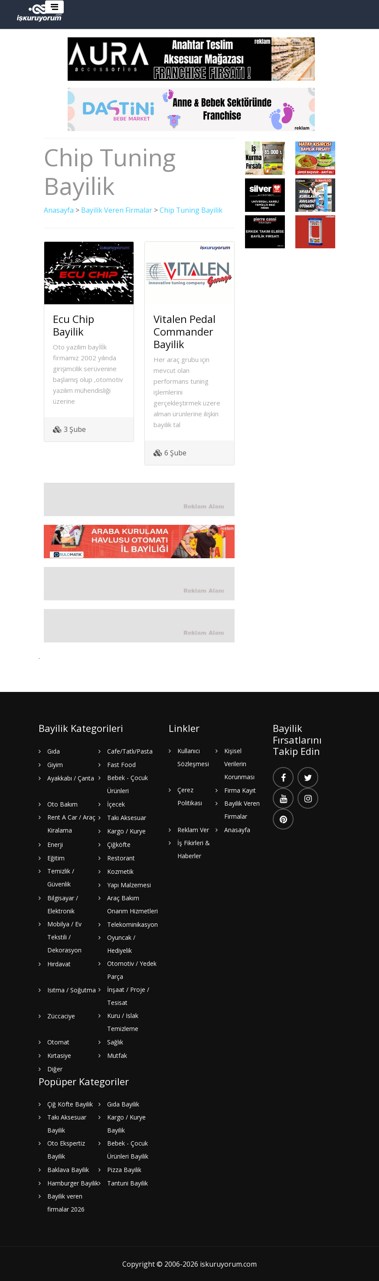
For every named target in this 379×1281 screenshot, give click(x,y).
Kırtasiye (59, 1055)
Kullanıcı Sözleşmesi (193, 756)
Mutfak (117, 1055)
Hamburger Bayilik (72, 1183)
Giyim (55, 764)
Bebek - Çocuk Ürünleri (127, 783)
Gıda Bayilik (123, 1104)
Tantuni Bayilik (127, 1183)
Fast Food (121, 764)
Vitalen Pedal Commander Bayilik (185, 331)
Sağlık (115, 1041)
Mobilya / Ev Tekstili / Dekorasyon (64, 936)
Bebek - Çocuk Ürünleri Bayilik (127, 1149)
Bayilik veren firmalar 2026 (66, 1202)
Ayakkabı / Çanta (70, 778)
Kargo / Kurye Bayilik (126, 1123)
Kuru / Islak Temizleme (122, 1021)
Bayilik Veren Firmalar (116, 210)
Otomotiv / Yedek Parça (132, 969)
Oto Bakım (62, 804)
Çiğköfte (119, 844)
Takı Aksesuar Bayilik (66, 1123)
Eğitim (56, 857)
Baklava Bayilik (68, 1169)
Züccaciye (61, 1015)
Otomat (58, 1041)
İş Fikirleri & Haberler (193, 848)
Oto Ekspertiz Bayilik (66, 1149)
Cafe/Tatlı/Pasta (130, 751)
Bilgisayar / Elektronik (62, 904)
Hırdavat (59, 963)
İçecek (116, 804)
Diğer (54, 1068)
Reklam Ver (193, 829)
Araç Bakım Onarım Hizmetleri (132, 904)
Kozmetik (120, 871)
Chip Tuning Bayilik (191, 210)
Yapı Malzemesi (129, 884)
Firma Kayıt (240, 790)
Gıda (53, 751)
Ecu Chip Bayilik (73, 324)
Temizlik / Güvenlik (60, 877)
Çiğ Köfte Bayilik (70, 1104)
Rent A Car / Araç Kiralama (71, 823)
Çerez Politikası (189, 796)
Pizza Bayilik (124, 1169)
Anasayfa (59, 210)
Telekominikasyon (132, 924)
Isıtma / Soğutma (71, 989)
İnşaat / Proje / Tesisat (128, 995)
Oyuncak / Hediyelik (121, 943)
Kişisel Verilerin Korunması (239, 763)
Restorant (121, 857)
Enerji (55, 844)
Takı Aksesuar (126, 817)
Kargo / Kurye (126, 831)
